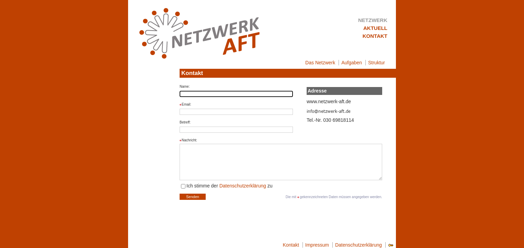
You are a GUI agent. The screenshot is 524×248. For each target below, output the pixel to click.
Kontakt (375, 36)
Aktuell (375, 28)
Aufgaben (351, 62)
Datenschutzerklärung (242, 185)
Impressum (317, 245)
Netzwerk (372, 20)
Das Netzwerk (320, 62)
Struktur (376, 62)
